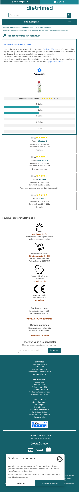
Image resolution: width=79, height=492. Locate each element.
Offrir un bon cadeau (39, 402)
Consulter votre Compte (39, 389)
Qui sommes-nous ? (39, 364)
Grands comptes (39, 417)
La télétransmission (39, 412)
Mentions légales (39, 374)
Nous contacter (39, 382)
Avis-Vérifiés (49, 49)
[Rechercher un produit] (37, 15)
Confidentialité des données (39, 392)
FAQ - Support (39, 384)
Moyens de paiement (39, 369)
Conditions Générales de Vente (39, 372)
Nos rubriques (39, 407)
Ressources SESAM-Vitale (39, 410)
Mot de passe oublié (39, 387)
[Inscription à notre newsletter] (33, 350)
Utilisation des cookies (39, 394)
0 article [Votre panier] (59, 2)
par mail (48, 319)
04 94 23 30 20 (33, 319)
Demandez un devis (39, 336)
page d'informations (56, 62)
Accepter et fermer (50, 483)
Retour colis (39, 367)
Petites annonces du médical (39, 414)
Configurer (20, 483)
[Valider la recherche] (69, 15)
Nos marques (39, 405)
